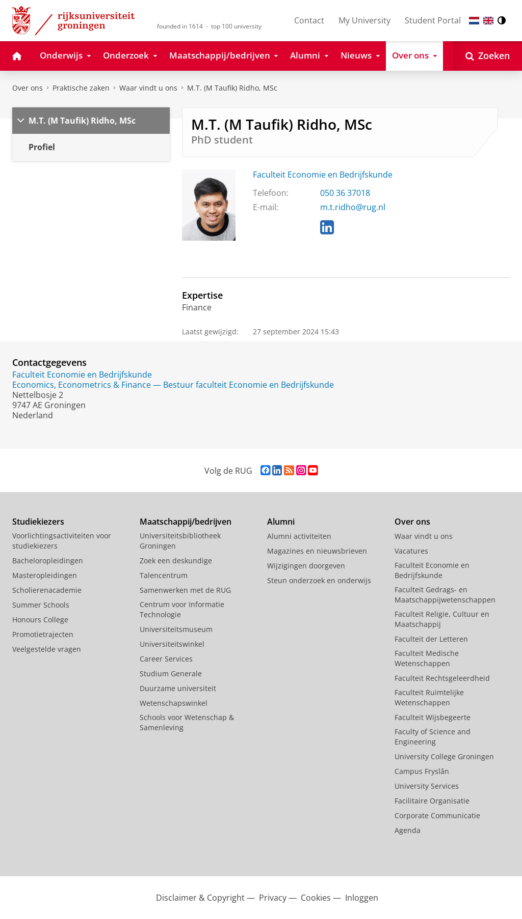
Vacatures (411, 551)
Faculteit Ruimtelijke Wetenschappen (429, 697)
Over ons (27, 88)
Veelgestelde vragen (46, 649)
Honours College (40, 619)
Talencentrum (164, 575)
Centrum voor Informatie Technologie (182, 609)
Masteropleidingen (44, 575)
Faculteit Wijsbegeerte (433, 717)
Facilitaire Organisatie (432, 801)
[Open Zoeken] (487, 56)
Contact (309, 20)
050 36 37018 (345, 192)
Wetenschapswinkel (173, 703)
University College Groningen (444, 756)
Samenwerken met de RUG (185, 590)
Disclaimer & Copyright (200, 898)
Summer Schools (40, 605)
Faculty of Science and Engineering (433, 736)
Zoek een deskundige (176, 560)
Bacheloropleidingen (47, 560)
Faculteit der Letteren (431, 639)
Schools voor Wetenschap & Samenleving (187, 722)
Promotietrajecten (42, 634)
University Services (427, 786)
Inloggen (361, 898)
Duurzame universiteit (178, 688)
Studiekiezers (38, 521)
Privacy (272, 898)
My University (364, 20)
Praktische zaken (81, 88)
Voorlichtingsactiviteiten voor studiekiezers (61, 541)
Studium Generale (171, 673)
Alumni (281, 521)
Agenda (408, 830)
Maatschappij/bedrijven (185, 521)
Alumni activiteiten (299, 536)
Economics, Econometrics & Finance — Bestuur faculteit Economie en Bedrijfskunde (173, 384)
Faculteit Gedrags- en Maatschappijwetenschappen (445, 595)
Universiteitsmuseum (176, 629)
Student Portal (433, 20)
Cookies (316, 898)
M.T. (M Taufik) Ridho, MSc (232, 88)
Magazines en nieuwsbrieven (317, 551)
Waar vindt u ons (148, 88)
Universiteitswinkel (172, 644)
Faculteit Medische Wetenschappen (427, 658)
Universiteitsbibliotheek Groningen (180, 541)
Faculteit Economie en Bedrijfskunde (323, 174)
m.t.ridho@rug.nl (352, 207)
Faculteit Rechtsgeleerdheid (442, 678)
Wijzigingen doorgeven (306, 565)
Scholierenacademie (47, 590)
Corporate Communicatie (437, 815)
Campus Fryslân (422, 771)
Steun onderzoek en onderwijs (319, 580)
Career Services (166, 659)
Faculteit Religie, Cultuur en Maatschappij (442, 619)
